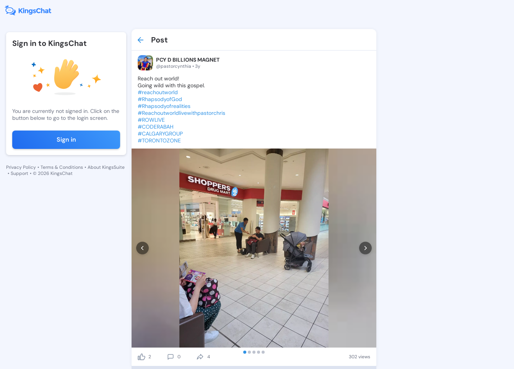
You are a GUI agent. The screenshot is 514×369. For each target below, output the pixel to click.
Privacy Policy (21, 167)
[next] (365, 248)
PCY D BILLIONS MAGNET (188, 59)
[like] (141, 357)
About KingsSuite (106, 167)
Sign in (66, 140)
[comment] (170, 357)
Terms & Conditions (62, 167)
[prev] (142, 248)
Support (19, 173)
